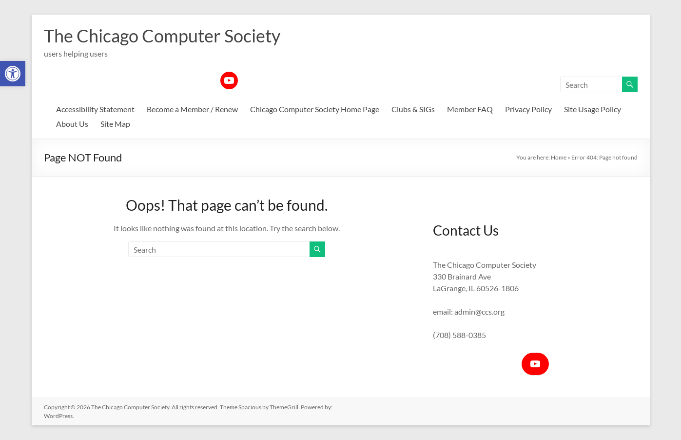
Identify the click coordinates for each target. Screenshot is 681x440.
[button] (12, 73)
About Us (72, 123)
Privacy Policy (528, 109)
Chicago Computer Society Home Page (314, 109)
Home (558, 157)
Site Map (115, 123)
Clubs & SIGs (413, 109)
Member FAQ (470, 109)
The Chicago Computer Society (162, 35)
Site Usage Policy (592, 109)
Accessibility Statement (95, 109)
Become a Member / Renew (192, 109)
